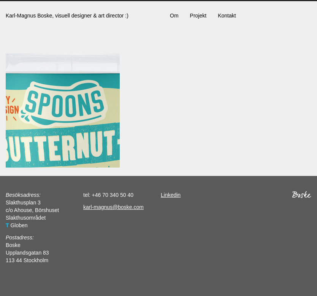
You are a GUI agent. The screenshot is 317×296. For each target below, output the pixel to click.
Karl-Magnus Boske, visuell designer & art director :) (67, 16)
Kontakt (227, 16)
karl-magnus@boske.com (113, 207)
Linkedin (171, 195)
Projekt (198, 16)
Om (174, 16)
